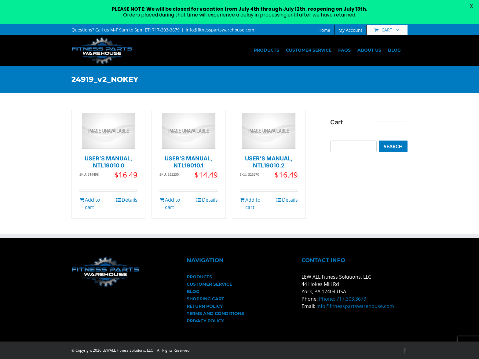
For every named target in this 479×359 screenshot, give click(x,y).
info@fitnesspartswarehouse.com (220, 30)
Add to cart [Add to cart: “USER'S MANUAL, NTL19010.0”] (92, 203)
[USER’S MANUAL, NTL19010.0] (108, 131)
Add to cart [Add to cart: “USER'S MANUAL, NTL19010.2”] (253, 203)
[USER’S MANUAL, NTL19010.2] (268, 131)
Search (393, 146)
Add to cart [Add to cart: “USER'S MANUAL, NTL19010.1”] (172, 203)
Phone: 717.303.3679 (342, 298)
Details (129, 199)
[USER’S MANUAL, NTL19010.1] (188, 131)
